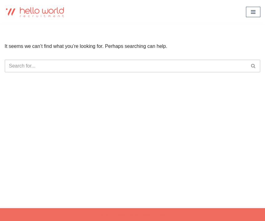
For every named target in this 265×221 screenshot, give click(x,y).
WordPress (154, 214)
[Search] (126, 66)
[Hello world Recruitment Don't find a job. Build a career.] (35, 12)
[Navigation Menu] (253, 12)
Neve (104, 214)
